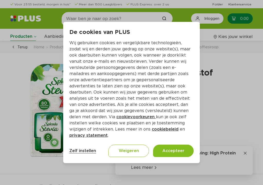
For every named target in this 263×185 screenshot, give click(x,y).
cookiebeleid (165, 129)
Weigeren (129, 150)
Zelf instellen (82, 150)
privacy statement (88, 135)
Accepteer (173, 150)
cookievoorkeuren (136, 116)
